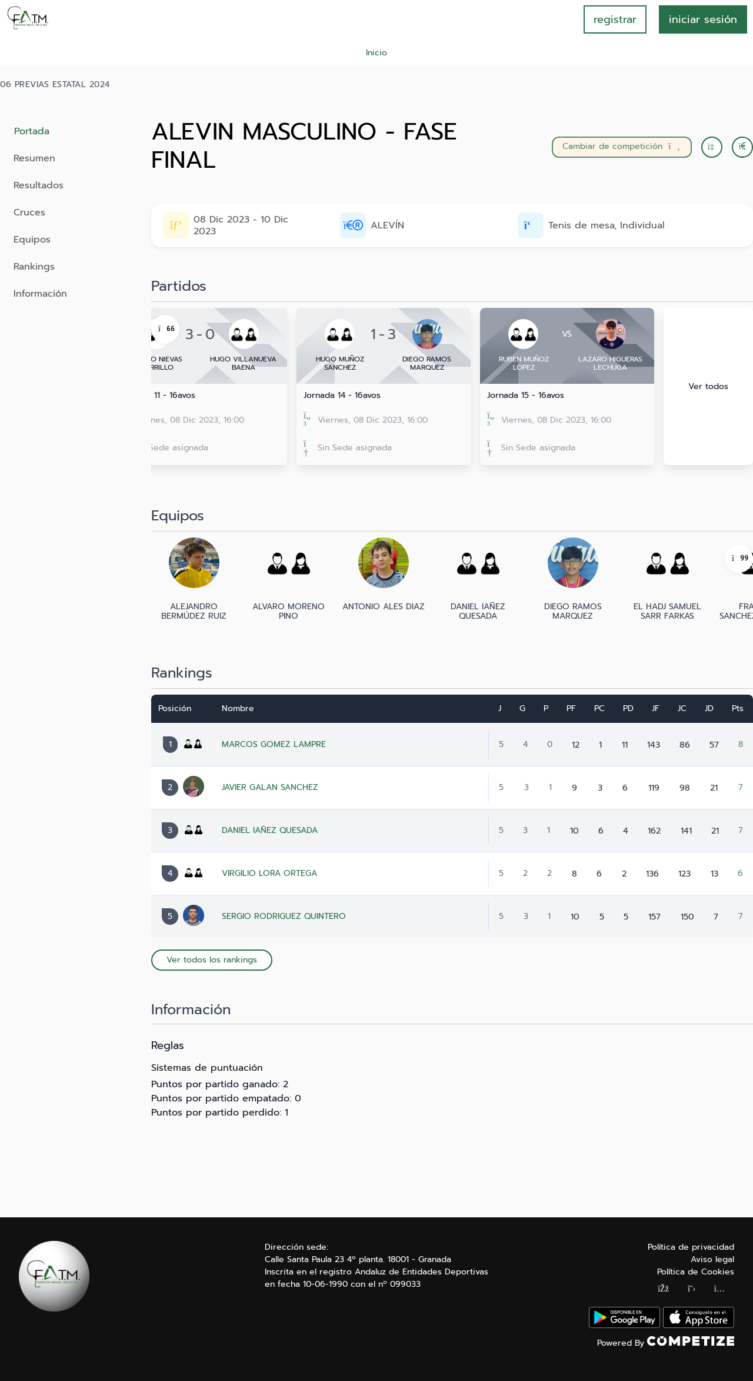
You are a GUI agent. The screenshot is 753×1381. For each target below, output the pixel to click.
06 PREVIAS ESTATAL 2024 (55, 84)
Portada (31, 131)
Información (40, 294)
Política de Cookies (695, 1272)
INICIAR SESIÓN (703, 19)
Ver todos (708, 386)
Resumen (34, 158)
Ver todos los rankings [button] (211, 960)
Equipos (32, 240)
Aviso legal (712, 1259)
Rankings (34, 267)
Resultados (39, 185)
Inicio (376, 53)
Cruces (29, 212)
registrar (615, 19)
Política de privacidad (691, 1247)
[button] (742, 147)
